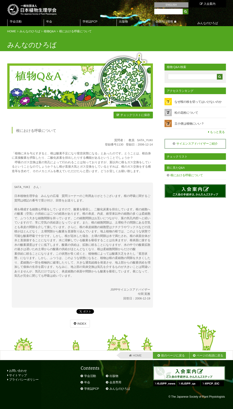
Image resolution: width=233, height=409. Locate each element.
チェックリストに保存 (135, 115)
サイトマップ (17, 375)
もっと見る (217, 132)
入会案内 (207, 3)
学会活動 (16, 21)
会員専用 (115, 382)
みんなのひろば (30, 31)
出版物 (123, 21)
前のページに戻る (173, 355)
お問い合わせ (17, 370)
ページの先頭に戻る (210, 355)
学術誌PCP (90, 21)
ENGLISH (171, 4)
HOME (11, 31)
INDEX (81, 323)
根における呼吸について (75, 31)
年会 (49, 21)
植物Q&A (50, 31)
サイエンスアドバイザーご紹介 (197, 143)
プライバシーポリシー (23, 379)
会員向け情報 (164, 21)
